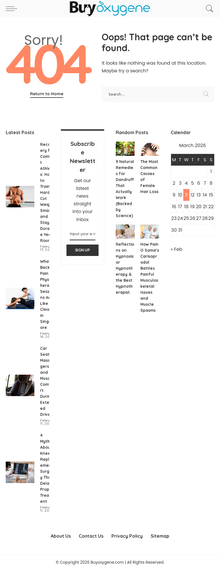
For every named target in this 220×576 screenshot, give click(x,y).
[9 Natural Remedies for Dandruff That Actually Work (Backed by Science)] (125, 149)
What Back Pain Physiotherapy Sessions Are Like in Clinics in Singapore (47, 297)
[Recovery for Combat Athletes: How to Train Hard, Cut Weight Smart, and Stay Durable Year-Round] (20, 196)
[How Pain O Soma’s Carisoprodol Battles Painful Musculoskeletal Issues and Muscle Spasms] (149, 232)
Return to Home (46, 93)
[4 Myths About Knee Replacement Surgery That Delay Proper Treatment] (20, 478)
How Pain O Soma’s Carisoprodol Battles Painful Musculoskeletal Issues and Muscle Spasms (149, 280)
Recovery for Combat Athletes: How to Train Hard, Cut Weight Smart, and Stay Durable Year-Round (47, 192)
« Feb (176, 249)
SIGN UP (82, 250)
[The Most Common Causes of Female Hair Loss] (149, 149)
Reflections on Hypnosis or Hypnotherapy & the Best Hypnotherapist (125, 268)
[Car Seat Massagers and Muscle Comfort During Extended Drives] (20, 391)
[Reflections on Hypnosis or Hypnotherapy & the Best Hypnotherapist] (125, 232)
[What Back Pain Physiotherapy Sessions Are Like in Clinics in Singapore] (20, 301)
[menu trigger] (13, 8)
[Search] (208, 8)
